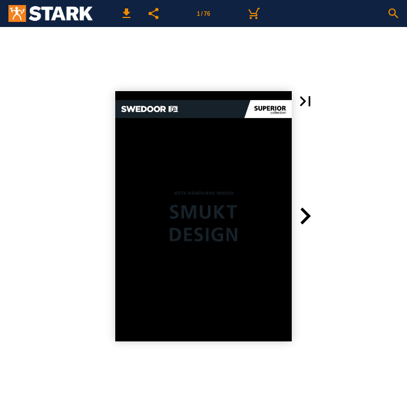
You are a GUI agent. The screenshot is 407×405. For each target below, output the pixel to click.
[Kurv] (253, 13)
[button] (126, 13)
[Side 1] (203, 13)
